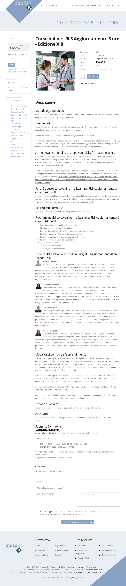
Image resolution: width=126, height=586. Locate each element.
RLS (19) (14, 150)
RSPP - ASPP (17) (17, 153)
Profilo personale (107, 555)
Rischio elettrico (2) (18, 147)
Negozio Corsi (77, 8)
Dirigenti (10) (16, 124)
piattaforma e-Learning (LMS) (65, 578)
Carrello (11, 82)
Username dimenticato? (17, 72)
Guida (64, 8)
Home (37, 545)
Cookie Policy (90, 572)
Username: (12, 54)
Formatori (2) (16, 127)
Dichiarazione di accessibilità (106, 572)
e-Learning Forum (107, 550)
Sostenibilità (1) (17, 156)
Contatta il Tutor (83, 558)
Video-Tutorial (106, 545)
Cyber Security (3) (18, 109)
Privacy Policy (79, 572)
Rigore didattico (41, 555)
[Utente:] (99, 481)
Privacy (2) (15, 144)
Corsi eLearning (14, 100)
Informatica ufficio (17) (20, 132)
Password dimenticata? (17, 69)
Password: (23, 54)
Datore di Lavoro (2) (19, 115)
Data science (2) (17, 112)
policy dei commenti (67, 511)
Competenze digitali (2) (20, 106)
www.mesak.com (78, 567)
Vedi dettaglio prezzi (104, 69)
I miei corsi (51, 8)
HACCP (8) (15, 129)
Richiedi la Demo (94, 8)
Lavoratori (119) (17, 135)
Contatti (109, 8)
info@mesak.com (95, 570)
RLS (97, 52)
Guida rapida (40, 550)
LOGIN (10, 38)
